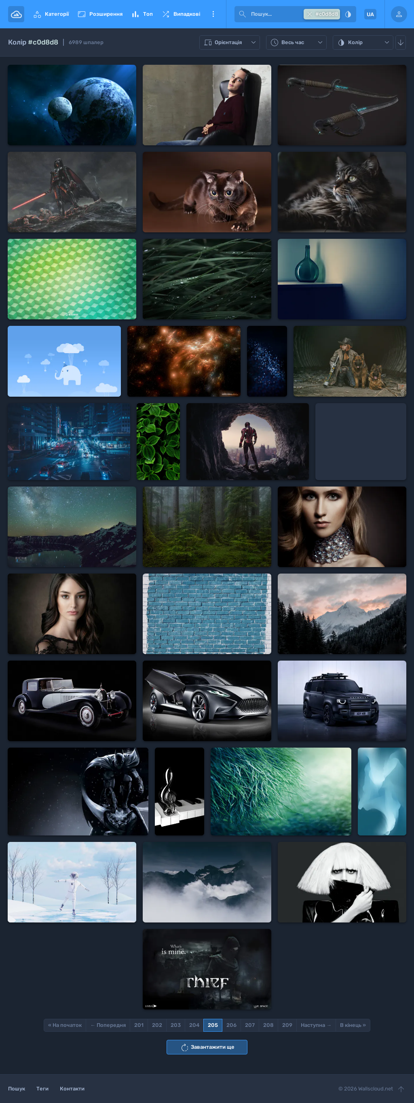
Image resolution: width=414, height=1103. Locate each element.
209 (287, 1025)
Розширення (100, 14)
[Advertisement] (360, 441)
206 (231, 1025)
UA (370, 14)
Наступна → (316, 1025)
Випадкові (180, 14)
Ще (213, 14)
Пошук (16, 1089)
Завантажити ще (207, 1047)
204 (194, 1025)
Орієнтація (230, 42)
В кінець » (353, 1025)
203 (176, 1025)
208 (268, 1025)
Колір (364, 42)
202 (157, 1025)
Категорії (50, 14)
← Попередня (108, 1025)
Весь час (297, 42)
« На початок (65, 1025)
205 (213, 1025)
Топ (142, 14)
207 (250, 1025)
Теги (42, 1089)
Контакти (72, 1089)
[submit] (242, 14)
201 (139, 1025)
